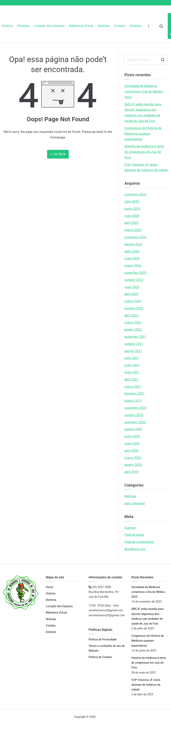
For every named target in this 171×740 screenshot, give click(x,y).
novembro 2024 (135, 237)
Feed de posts (134, 535)
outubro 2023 (133, 280)
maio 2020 (131, 443)
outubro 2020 (133, 415)
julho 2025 (131, 201)
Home (49, 587)
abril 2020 (131, 450)
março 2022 (132, 322)
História (7, 26)
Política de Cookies (100, 657)
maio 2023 (131, 287)
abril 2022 (131, 315)
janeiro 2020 (133, 465)
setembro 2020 (135, 422)
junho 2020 (132, 436)
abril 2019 (131, 472)
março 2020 (132, 458)
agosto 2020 (133, 429)
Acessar (130, 528)
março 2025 (132, 230)
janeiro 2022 (133, 329)
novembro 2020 (135, 408)
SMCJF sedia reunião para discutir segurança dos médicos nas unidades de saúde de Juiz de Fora (142, 112)
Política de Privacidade (103, 639)
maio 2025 (131, 216)
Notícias (103, 26)
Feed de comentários (139, 542)
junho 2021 (132, 365)
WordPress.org (134, 549)
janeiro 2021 (133, 401)
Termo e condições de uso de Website (107, 648)
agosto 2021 (133, 351)
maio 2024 (131, 258)
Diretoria (23, 26)
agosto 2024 (133, 244)
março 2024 (132, 265)
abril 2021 (131, 379)
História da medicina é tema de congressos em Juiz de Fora (144, 151)
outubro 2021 (133, 344)
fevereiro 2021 (134, 393)
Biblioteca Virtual (81, 26)
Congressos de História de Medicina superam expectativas (143, 133)
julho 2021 (131, 358)
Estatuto (136, 26)
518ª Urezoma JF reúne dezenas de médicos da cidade (146, 167)
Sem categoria (134, 503)
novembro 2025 (135, 194)
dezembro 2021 (135, 337)
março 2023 (132, 301)
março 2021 (132, 386)
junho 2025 (132, 209)
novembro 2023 (135, 273)
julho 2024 (131, 251)
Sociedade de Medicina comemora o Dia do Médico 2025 (143, 91)
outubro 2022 (133, 308)
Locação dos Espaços (49, 26)
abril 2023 (131, 294)
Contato (119, 26)
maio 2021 (131, 372)
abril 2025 (131, 223)
